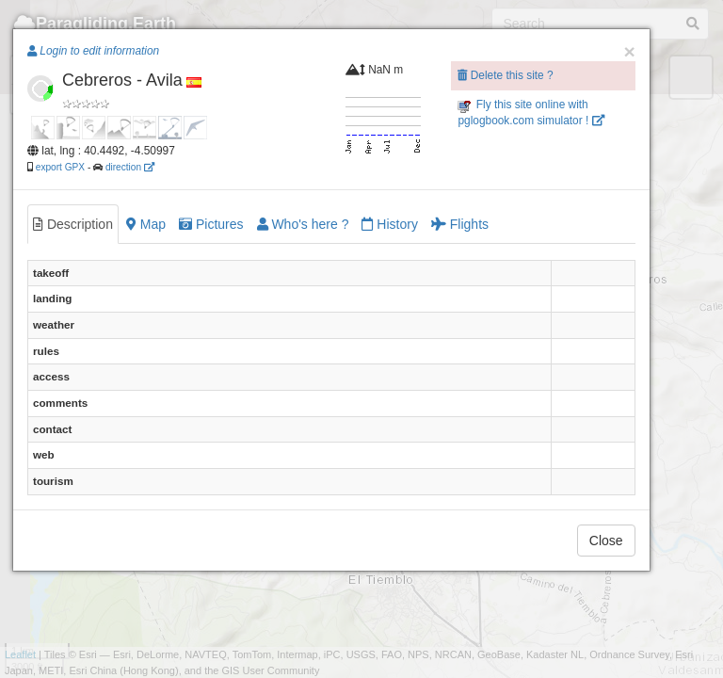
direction (129, 167)
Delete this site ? (505, 75)
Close (606, 540)
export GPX (60, 167)
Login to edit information (93, 50)
